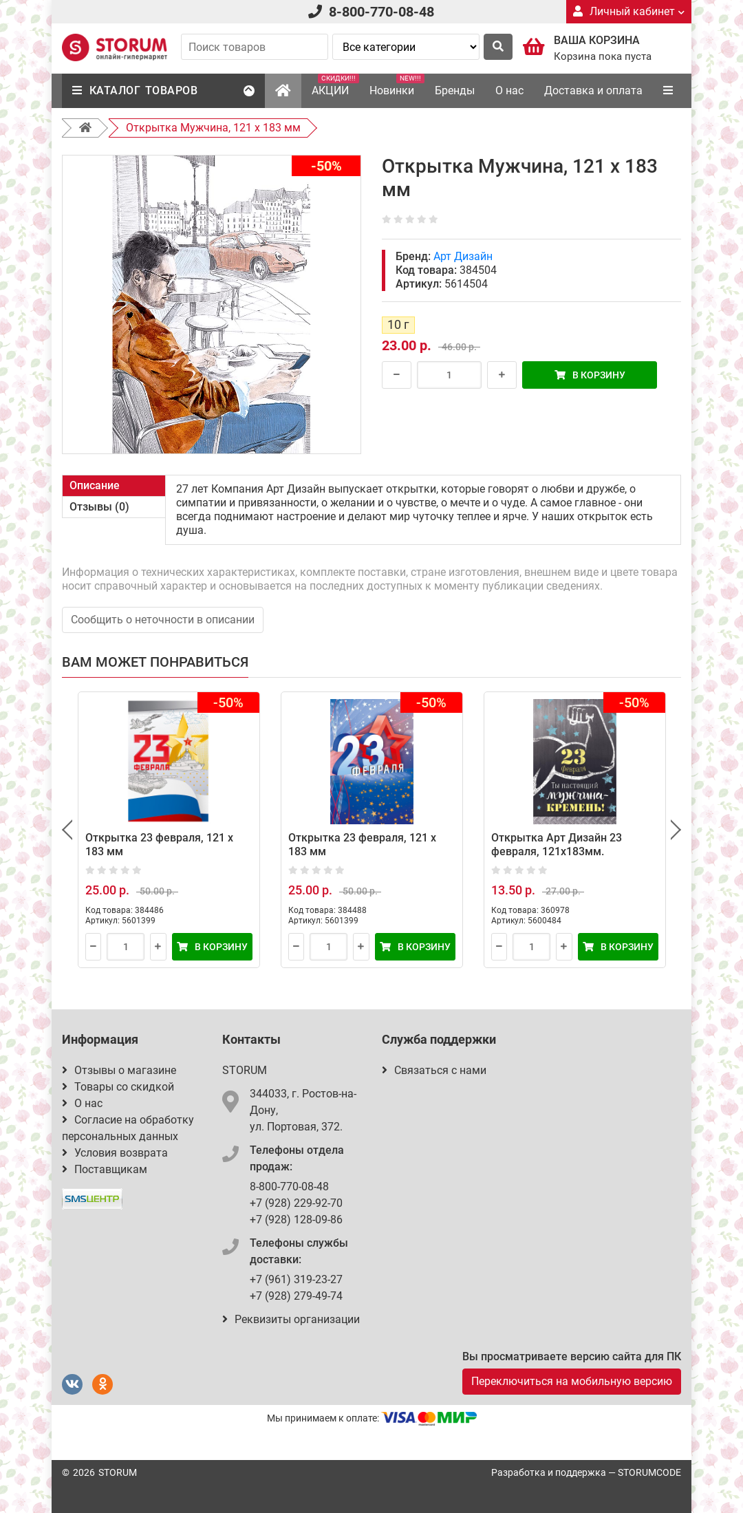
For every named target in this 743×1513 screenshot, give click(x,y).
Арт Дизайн (463, 256)
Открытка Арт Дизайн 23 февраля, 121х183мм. (556, 844)
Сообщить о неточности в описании (163, 619)
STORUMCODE (649, 1472)
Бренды (455, 90)
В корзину (589, 374)
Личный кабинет (629, 11)
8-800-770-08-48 (381, 11)
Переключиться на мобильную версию (571, 1381)
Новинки (396, 85)
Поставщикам (104, 1169)
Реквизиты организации (291, 1319)
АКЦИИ (335, 85)
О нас (509, 90)
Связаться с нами (434, 1070)
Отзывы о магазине (119, 1070)
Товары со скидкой (118, 1086)
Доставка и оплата (593, 90)
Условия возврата (115, 1152)
